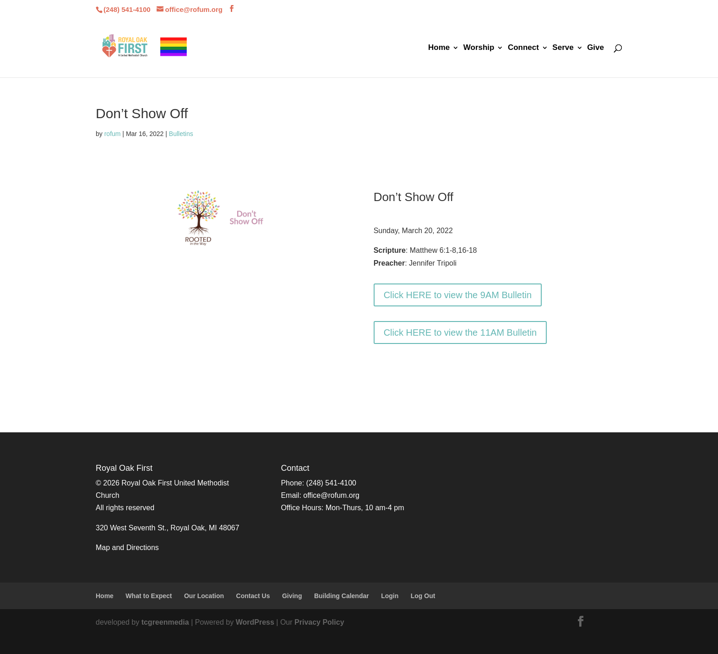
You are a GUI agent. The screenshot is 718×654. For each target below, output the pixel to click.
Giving (292, 596)
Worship (479, 48)
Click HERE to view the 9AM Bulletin (458, 295)
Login (389, 596)
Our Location (204, 596)
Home (439, 48)
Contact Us (253, 596)
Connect (523, 48)
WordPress (255, 622)
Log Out (423, 596)
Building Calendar (341, 596)
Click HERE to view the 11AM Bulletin (460, 332)
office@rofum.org (331, 495)
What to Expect (148, 596)
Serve (562, 48)
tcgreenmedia (165, 622)
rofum (112, 133)
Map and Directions (127, 547)
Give (595, 48)
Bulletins (181, 133)
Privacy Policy (319, 622)
